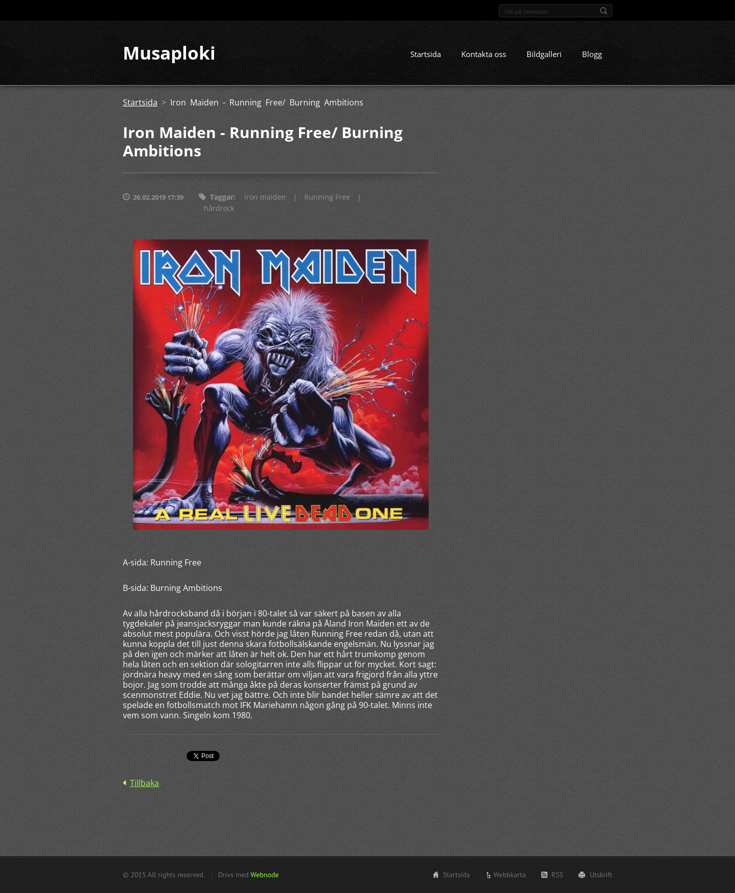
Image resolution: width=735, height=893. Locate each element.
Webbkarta (509, 874)
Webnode (264, 874)
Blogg (592, 54)
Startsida (425, 54)
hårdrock (219, 208)
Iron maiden (265, 197)
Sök (603, 10)
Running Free (327, 197)
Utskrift (601, 874)
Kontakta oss (483, 54)
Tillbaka (144, 783)
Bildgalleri (544, 54)
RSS (557, 874)
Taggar (221, 197)
